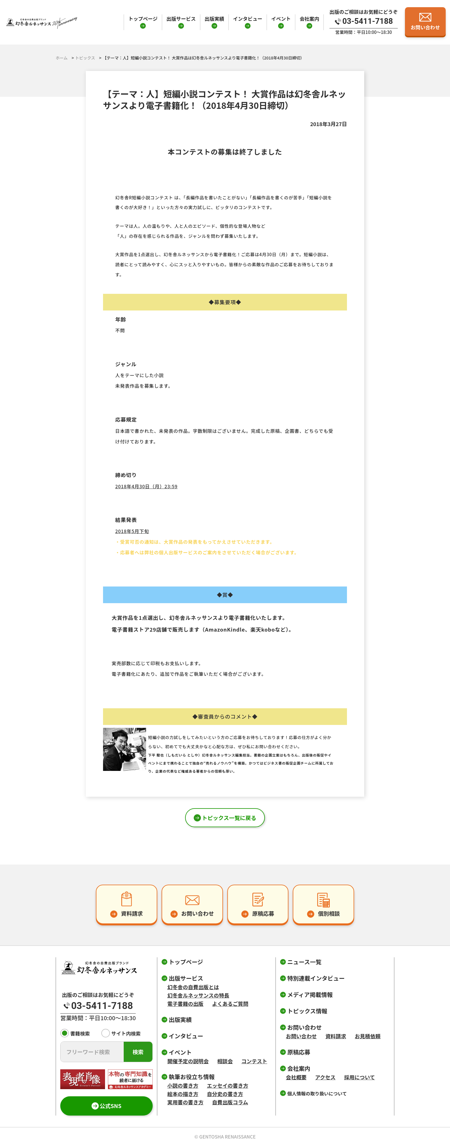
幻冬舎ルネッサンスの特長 (198, 995)
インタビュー (247, 18)
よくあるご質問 (230, 1003)
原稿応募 (298, 1052)
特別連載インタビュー (316, 978)
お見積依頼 (368, 1036)
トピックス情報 (307, 1011)
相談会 (225, 1061)
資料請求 (335, 1036)
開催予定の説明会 (188, 1061)
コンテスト (254, 1061)
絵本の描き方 (182, 1093)
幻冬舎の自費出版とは (193, 987)
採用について (359, 1077)
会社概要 (296, 1077)
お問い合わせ (301, 1036)
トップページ (143, 18)
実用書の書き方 (185, 1102)
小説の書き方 (182, 1085)
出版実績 (214, 18)
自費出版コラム (230, 1102)
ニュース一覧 (304, 962)
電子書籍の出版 (185, 1003)
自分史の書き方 (225, 1093)
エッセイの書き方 (227, 1085)
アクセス (325, 1077)
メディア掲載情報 (310, 994)
